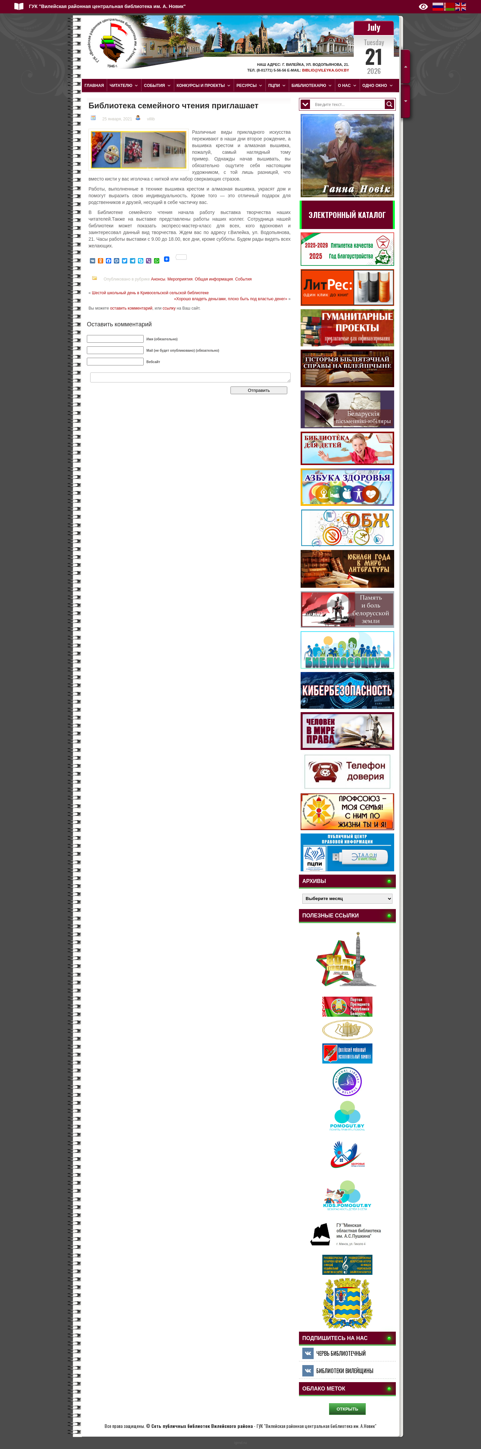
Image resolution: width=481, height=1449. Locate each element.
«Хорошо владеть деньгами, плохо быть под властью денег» (230, 299)
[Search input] (349, 104)
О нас (347, 85)
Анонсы (158, 279)
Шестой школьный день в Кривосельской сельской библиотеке (150, 293)
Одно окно (377, 85)
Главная (94, 85)
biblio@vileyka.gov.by (325, 70)
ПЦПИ (277, 85)
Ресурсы (249, 85)
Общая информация (214, 279)
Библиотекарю (312, 85)
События (157, 85)
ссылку (169, 308)
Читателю (124, 85)
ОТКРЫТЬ (347, 1409)
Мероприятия (179, 279)
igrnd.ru (240, 1443)
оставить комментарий (131, 308)
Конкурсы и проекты (204, 85)
